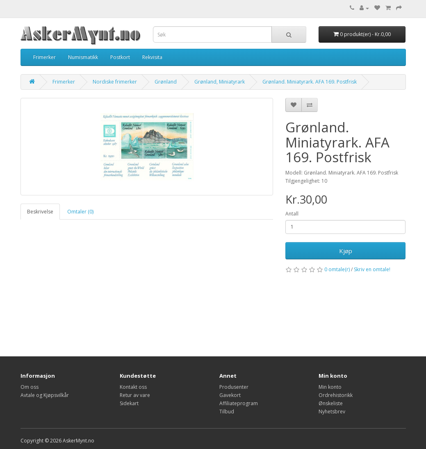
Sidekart (129, 403)
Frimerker (44, 57)
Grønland (166, 81)
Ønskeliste (331, 403)
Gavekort (230, 395)
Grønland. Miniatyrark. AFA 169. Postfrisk (309, 81)
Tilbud (226, 411)
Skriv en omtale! (372, 269)
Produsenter (233, 386)
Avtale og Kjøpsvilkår (45, 395)
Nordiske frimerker (115, 81)
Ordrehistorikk (336, 395)
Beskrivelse (40, 211)
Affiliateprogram (238, 403)
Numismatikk (83, 57)
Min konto (330, 386)
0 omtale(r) (337, 269)
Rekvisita (152, 57)
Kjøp (345, 251)
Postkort (120, 57)
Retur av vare (135, 395)
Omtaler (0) (80, 211)
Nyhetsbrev (332, 411)
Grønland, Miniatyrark (219, 81)
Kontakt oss (133, 386)
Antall (291, 213)
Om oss (30, 386)
